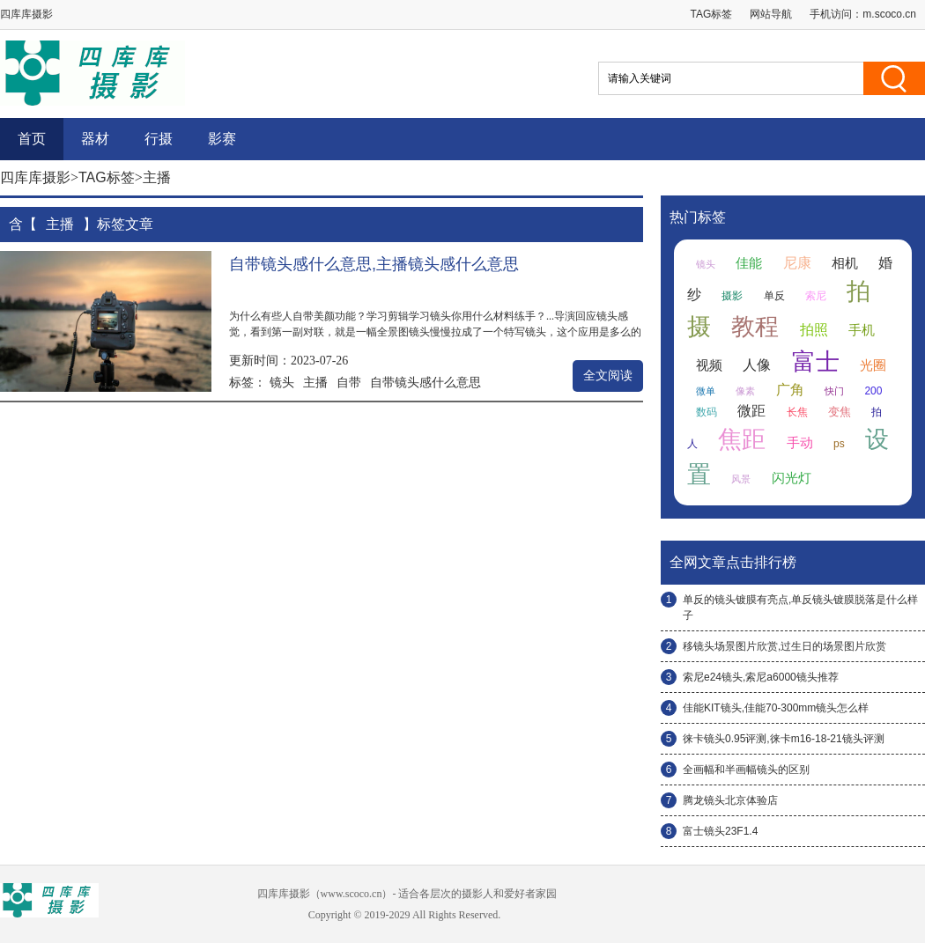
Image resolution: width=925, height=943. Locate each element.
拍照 (814, 329)
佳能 (749, 263)
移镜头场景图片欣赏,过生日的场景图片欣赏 (784, 646)
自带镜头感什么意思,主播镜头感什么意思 (374, 264)
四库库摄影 (35, 177)
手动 (800, 443)
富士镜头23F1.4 (720, 831)
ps (839, 444)
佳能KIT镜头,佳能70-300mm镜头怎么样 (776, 708)
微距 (751, 410)
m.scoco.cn (889, 14)
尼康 (797, 262)
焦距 (742, 439)
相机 (845, 263)
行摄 (158, 138)
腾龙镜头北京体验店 (730, 800)
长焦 (797, 412)
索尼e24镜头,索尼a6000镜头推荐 (761, 677)
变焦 (839, 411)
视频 (709, 365)
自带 (349, 382)
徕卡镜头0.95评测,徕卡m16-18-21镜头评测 (783, 739)
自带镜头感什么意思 (425, 382)
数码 (706, 412)
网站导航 (771, 14)
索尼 (815, 296)
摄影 (732, 296)
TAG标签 (712, 14)
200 (873, 391)
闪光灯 (791, 478)
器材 (95, 138)
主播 (315, 382)
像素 (745, 391)
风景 (741, 479)
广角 (790, 389)
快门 (834, 391)
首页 (32, 138)
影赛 (222, 138)
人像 (757, 364)
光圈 (873, 365)
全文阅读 (608, 375)
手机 (861, 330)
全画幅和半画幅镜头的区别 (746, 769)
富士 (816, 362)
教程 (755, 326)
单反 (774, 296)
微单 (705, 391)
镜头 (282, 382)
